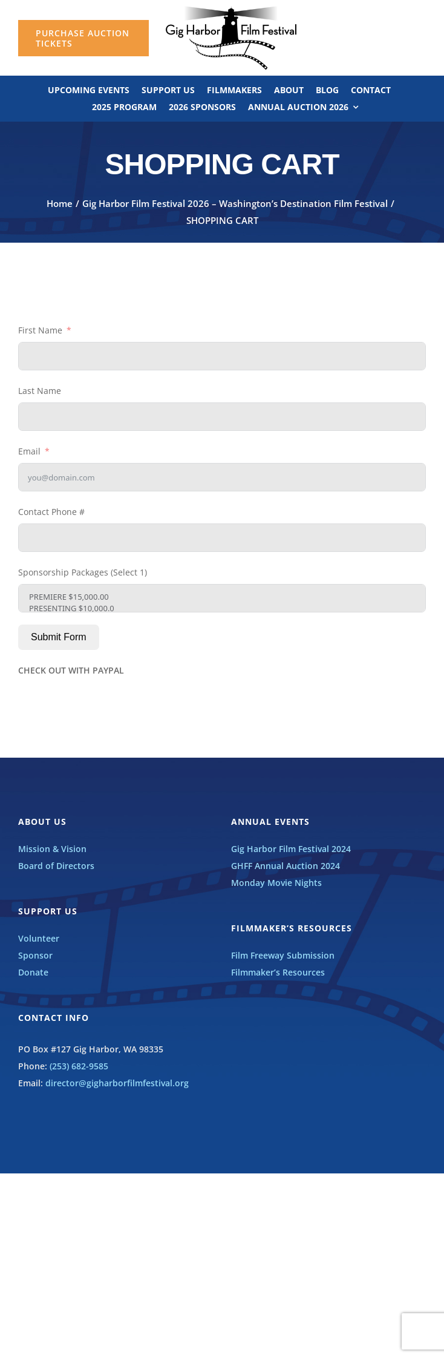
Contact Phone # (51, 511)
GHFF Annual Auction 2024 (285, 865)
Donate (33, 972)
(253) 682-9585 (79, 1066)
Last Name (39, 390)
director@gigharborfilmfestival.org (117, 1083)
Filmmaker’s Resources (278, 972)
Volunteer (38, 938)
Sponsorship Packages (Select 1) (82, 572)
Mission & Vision (52, 848)
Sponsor (35, 955)
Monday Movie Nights (276, 882)
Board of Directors (56, 865)
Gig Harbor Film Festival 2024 (291, 848)
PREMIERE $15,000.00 (222, 597)
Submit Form (59, 637)
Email (29, 451)
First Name (40, 330)
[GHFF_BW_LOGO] (231, 10)
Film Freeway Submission (283, 955)
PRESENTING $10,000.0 (222, 608)
